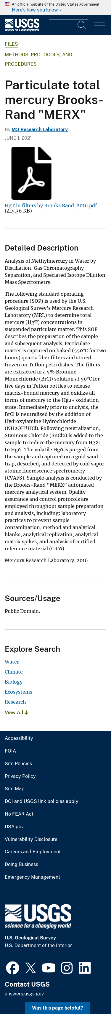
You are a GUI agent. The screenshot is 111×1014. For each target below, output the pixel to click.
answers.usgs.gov (24, 994)
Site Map (15, 788)
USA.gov (14, 826)
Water (12, 662)
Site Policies (18, 763)
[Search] (82, 25)
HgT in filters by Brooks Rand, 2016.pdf (51, 205)
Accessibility (19, 738)
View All (16, 712)
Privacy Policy (20, 776)
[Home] (22, 30)
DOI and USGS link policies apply (41, 801)
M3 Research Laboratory (40, 129)
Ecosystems (18, 692)
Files (11, 44)
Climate (14, 672)
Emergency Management (32, 877)
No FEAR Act (19, 814)
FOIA (10, 751)
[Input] (68, 25)
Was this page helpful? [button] (57, 1008)
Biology (13, 682)
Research (15, 702)
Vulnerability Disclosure (31, 839)
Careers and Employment (33, 852)
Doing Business (21, 864)
